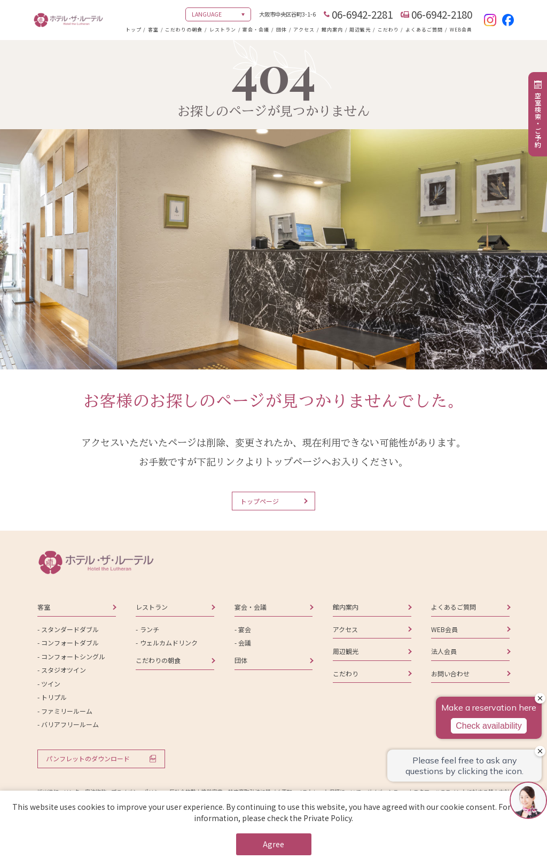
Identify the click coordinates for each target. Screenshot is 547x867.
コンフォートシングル (73, 656)
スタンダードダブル (70, 629)
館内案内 (332, 29)
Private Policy (327, 818)
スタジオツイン (63, 669)
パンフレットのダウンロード (88, 758)
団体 (281, 29)
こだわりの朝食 (183, 29)
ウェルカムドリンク (169, 642)
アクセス (304, 29)
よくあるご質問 (424, 29)
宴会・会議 (256, 29)
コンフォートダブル (70, 642)
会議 (244, 642)
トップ (134, 29)
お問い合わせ (450, 673)
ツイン (50, 683)
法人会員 (444, 651)
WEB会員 (461, 29)
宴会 (244, 629)
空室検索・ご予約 (538, 120)
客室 (153, 29)
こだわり (388, 29)
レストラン (222, 29)
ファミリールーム (66, 710)
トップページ (259, 501)
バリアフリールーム (70, 724)
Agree (273, 844)
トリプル (54, 697)
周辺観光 (360, 29)
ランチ (149, 629)
